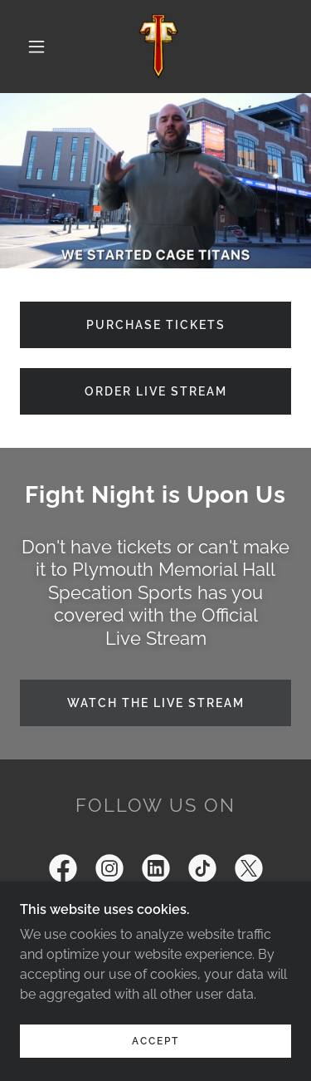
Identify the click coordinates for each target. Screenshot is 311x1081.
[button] (36, 46)
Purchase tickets (156, 325)
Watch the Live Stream (156, 703)
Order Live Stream (156, 391)
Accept (155, 1041)
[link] (158, 46)
